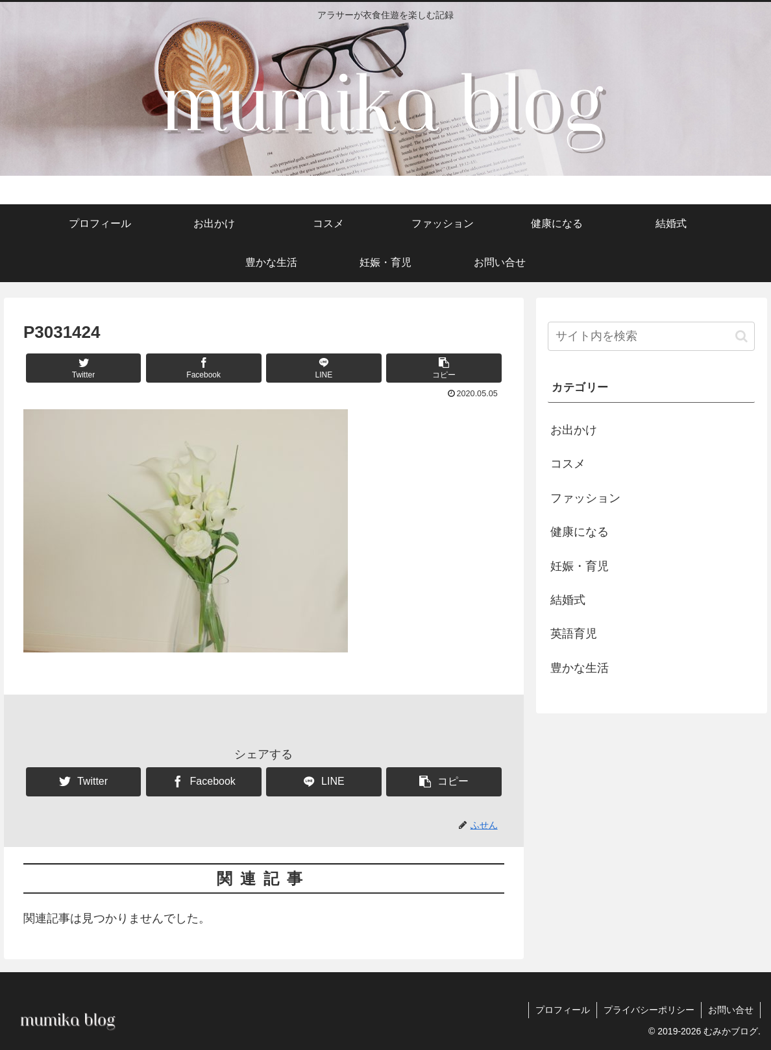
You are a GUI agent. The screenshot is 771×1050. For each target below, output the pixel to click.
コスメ (567, 463)
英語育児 (573, 633)
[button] (444, 368)
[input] (651, 336)
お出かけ (573, 430)
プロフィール (562, 1010)
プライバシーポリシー (649, 1010)
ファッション (585, 498)
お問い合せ (730, 1010)
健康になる (579, 531)
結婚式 (567, 599)
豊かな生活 (579, 668)
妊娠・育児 (579, 566)
